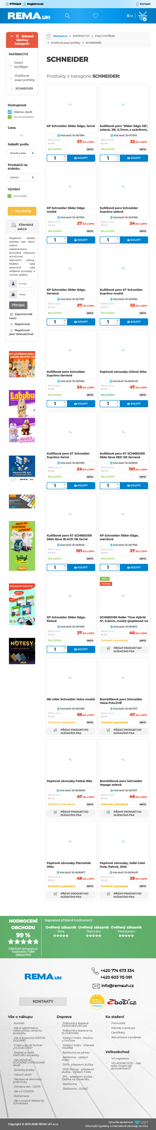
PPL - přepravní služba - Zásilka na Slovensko (78, 1078)
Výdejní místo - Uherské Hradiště (78, 1046)
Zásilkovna (70, 1084)
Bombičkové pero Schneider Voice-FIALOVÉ (121, 701)
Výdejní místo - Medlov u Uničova (77, 1039)
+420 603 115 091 (113, 977)
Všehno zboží (23, 112)
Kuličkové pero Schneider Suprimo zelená (119, 210)
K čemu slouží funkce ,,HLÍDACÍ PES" (27, 1046)
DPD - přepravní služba (78, 1064)
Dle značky (23, 211)
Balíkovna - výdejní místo (75, 1058)
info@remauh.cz (117, 985)
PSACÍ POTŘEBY (105, 36)
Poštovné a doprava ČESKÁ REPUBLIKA (75, 1024)
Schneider (20, 196)
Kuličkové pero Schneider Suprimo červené (66, 373)
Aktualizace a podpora (126, 1037)
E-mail (22, 283)
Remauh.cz (56, 36)
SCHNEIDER (93, 42)
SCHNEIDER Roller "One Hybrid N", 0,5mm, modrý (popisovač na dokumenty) (124, 620)
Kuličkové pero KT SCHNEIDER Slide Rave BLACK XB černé (69, 537)
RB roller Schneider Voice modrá (71, 699)
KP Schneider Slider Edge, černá (71, 126)
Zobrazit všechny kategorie (24, 39)
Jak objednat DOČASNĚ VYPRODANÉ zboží (29, 1062)
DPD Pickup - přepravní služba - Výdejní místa (78, 1071)
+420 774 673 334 (117, 970)
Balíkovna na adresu (76, 1052)
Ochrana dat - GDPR (27, 1086)
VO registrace (120, 1058)
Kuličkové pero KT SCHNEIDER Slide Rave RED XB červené (122, 455)
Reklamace (21, 1096)
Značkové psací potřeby (65, 42)
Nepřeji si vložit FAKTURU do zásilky (26, 1054)
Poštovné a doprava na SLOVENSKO (77, 1032)
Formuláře (118, 1023)
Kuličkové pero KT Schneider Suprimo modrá (121, 291)
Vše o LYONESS (24, 1091)
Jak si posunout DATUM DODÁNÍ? (29, 1039)
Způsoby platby (24, 1069)
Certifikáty (118, 1032)
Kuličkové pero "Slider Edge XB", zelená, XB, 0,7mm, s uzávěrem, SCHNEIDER (124, 129)
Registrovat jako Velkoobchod (21, 332)
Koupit (81, 157)
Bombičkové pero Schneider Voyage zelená (121, 783)
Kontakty (43, 1001)
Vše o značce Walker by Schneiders (28, 1102)
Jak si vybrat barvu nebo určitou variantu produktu (27, 1030)
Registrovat (20, 324)
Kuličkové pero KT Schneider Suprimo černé (68, 455)
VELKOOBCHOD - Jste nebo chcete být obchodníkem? (125, 1065)
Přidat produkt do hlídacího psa (123, 649)
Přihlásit (18, 305)
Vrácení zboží (22, 1074)
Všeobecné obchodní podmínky (27, 1081)
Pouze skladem (24, 116)
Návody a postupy (123, 1027)
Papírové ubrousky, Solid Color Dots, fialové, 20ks (122, 865)
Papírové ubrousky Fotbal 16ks (69, 781)
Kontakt (19, 1023)
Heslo (22, 294)
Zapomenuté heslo (20, 316)
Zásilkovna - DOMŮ (75, 1088)
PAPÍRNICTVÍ (81, 36)
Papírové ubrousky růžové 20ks (123, 372)
